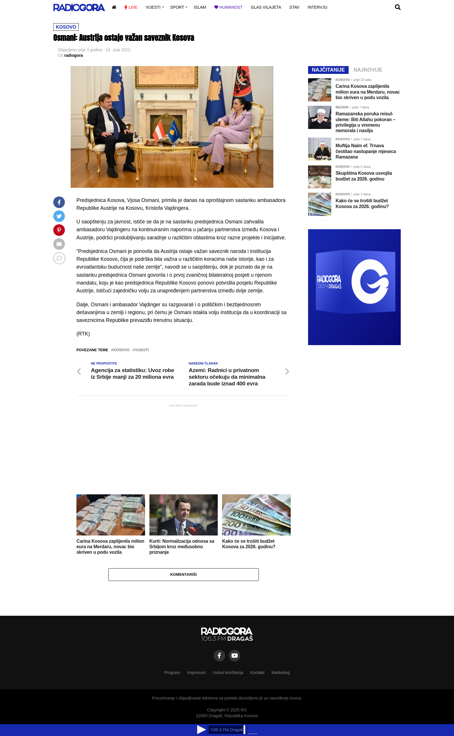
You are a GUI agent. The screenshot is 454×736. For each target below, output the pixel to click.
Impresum (196, 672)
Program (172, 672)
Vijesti (153, 7)
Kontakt (257, 672)
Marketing (281, 672)
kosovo (122, 350)
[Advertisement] (183, 448)
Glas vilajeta (266, 7)
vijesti (142, 350)
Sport (177, 7)
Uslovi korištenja (228, 672)
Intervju (317, 7)
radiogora (73, 55)
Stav (295, 7)
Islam (200, 7)
